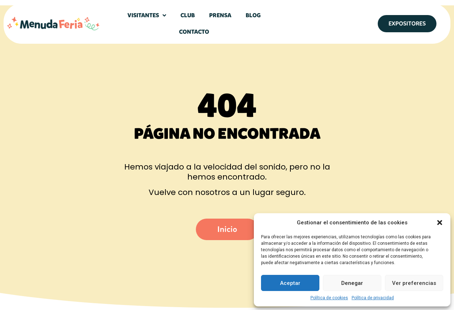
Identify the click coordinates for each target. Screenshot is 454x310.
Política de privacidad (373, 297)
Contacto (194, 31)
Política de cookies (329, 297)
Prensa (220, 15)
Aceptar (290, 283)
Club (187, 15)
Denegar (352, 283)
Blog (253, 15)
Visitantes (146, 15)
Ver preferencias (414, 283)
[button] (439, 222)
